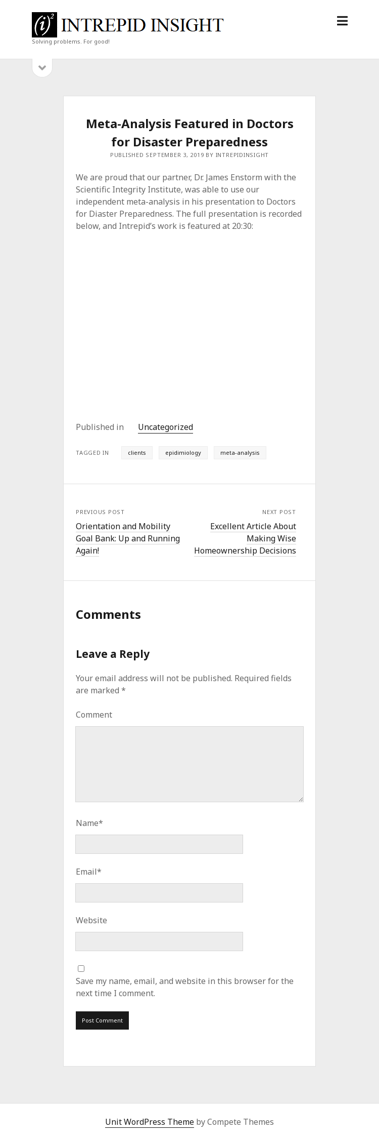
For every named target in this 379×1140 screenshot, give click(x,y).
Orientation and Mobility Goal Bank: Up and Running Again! (128, 538)
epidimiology (183, 452)
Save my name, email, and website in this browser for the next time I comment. (185, 987)
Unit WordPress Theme (149, 1121)
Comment (94, 714)
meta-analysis (240, 452)
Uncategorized (165, 427)
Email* (89, 871)
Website (91, 920)
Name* (89, 823)
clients (137, 452)
